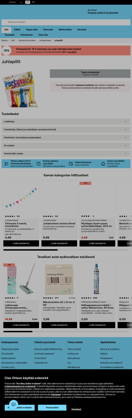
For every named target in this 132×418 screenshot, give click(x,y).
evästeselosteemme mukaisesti (20, 386)
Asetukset (56, 395)
